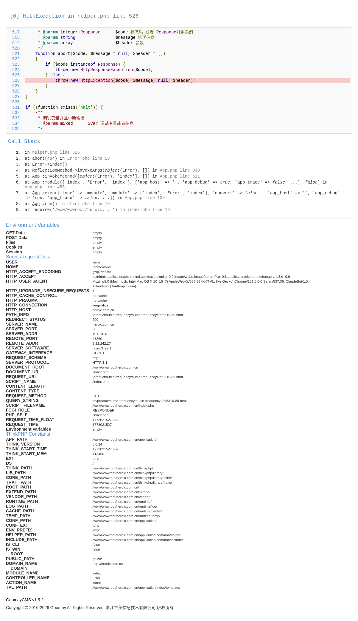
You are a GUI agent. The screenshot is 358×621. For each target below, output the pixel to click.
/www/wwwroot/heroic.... (83, 209)
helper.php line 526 (107, 16)
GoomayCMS (18, 599)
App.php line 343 (180, 170)
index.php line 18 (148, 209)
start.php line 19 (88, 203)
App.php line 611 (180, 176)
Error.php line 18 (88, 158)
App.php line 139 (145, 197)
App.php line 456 (45, 187)
